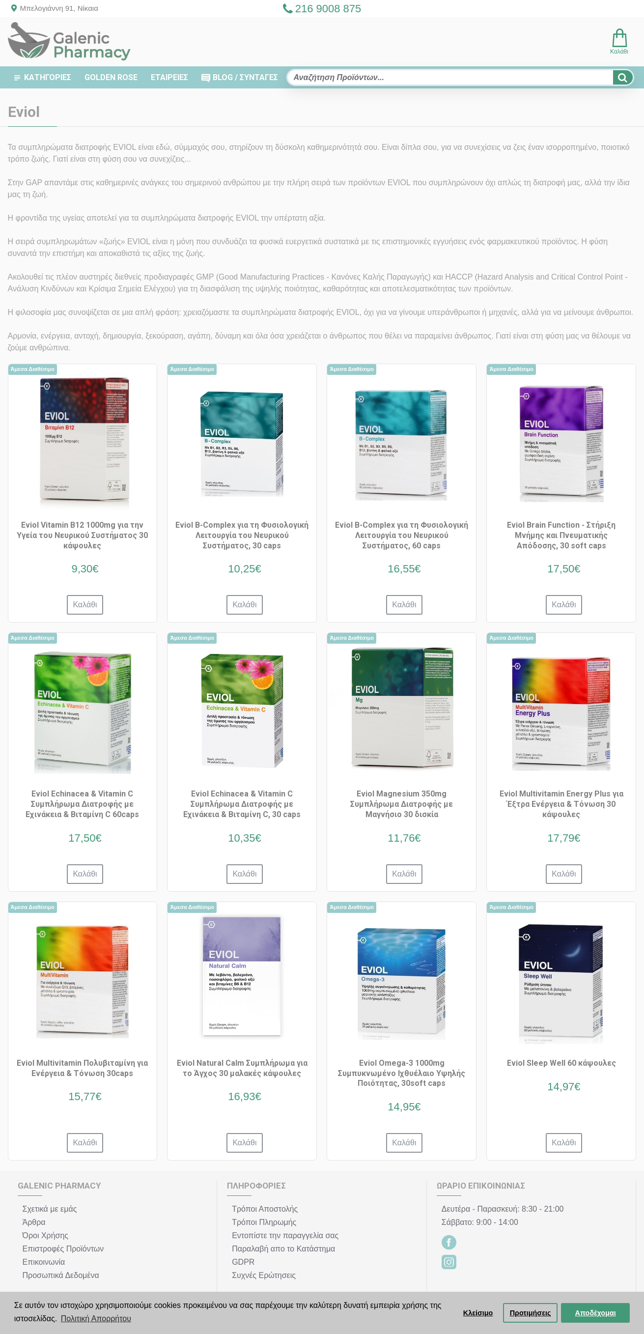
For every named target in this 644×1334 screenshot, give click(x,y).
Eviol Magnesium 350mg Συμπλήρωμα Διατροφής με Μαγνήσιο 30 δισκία (401, 804)
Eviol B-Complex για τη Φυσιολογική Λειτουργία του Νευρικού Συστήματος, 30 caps (241, 535)
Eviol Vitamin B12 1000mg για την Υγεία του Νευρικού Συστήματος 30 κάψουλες (82, 535)
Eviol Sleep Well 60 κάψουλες (561, 1063)
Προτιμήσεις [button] (530, 1313)
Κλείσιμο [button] (478, 1313)
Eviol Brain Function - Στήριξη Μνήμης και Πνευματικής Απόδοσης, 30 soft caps (561, 535)
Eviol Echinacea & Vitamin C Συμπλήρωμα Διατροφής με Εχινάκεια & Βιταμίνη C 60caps (82, 804)
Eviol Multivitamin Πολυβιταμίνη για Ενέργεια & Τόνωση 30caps (82, 1068)
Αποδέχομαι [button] (595, 1313)
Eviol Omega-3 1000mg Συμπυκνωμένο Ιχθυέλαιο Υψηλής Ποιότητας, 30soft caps (401, 1073)
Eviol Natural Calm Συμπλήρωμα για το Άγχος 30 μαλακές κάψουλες (242, 1068)
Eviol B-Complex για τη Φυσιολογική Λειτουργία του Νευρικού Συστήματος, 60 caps (401, 535)
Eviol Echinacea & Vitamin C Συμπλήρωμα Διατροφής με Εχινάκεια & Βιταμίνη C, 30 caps (242, 804)
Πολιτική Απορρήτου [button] (96, 1318)
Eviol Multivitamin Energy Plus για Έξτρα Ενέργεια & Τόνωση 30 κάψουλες (561, 804)
